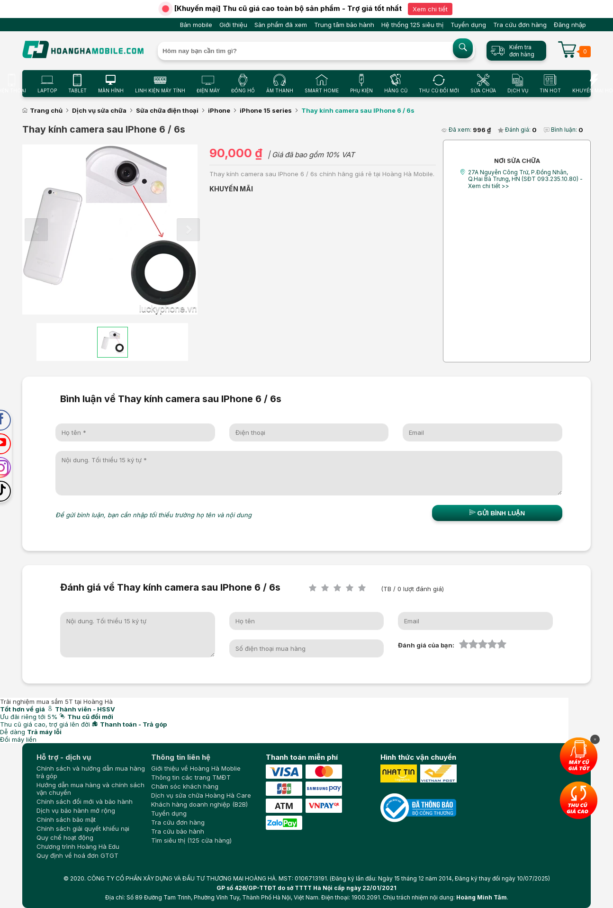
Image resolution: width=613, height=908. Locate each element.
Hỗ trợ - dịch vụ (63, 757)
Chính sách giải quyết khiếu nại (82, 828)
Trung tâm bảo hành (344, 24)
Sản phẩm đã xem (280, 24)
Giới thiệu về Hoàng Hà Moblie (196, 768)
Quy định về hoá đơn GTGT (77, 855)
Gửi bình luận (497, 513)
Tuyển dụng (468, 24)
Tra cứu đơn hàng (520, 24)
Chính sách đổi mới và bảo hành (84, 801)
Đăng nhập (570, 24)
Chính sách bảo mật (66, 819)
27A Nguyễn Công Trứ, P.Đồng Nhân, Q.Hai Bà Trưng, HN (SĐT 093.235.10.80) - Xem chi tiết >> (525, 179)
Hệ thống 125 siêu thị (412, 24)
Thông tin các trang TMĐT (191, 777)
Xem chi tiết (430, 9)
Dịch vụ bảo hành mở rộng (75, 810)
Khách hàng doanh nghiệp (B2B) (199, 804)
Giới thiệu (233, 24)
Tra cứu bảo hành (177, 831)
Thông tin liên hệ (180, 757)
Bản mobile (196, 24)
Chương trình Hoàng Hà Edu (77, 846)
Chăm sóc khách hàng (184, 786)
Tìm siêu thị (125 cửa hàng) (191, 840)
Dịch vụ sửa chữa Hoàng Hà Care (201, 795)
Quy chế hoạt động (64, 837)
